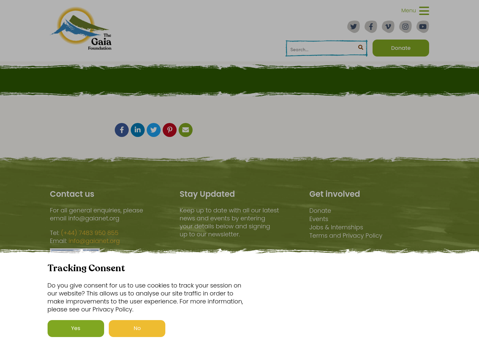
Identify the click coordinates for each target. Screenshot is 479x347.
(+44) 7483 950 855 (89, 233)
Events (318, 219)
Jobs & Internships (336, 227)
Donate (320, 210)
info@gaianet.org (94, 241)
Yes (75, 328)
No (137, 328)
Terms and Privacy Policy (346, 235)
